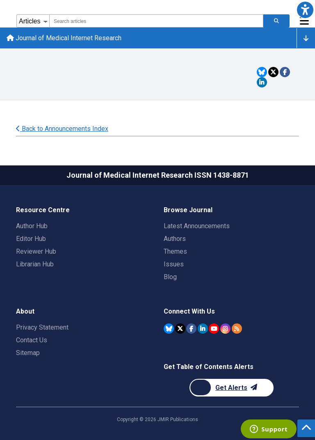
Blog (170, 277)
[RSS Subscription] (237, 328)
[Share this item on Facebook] (285, 72)
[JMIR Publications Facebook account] (191, 328)
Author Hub (32, 226)
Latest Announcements (197, 226)
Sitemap (28, 353)
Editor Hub (31, 239)
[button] (305, 10)
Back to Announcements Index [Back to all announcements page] (62, 129)
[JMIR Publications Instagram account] (225, 328)
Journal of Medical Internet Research (64, 38)
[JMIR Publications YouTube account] (214, 328)
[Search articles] (276, 21)
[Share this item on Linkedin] (262, 82)
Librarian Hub (35, 264)
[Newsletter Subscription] (231, 387)
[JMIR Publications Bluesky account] (169, 328)
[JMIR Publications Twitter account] (180, 328)
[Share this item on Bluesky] (262, 72)
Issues (174, 264)
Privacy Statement (42, 327)
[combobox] (156, 21)
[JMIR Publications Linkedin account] (203, 328)
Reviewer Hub (36, 251)
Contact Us (31, 340)
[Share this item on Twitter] (273, 72)
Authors (175, 239)
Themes (175, 251)
